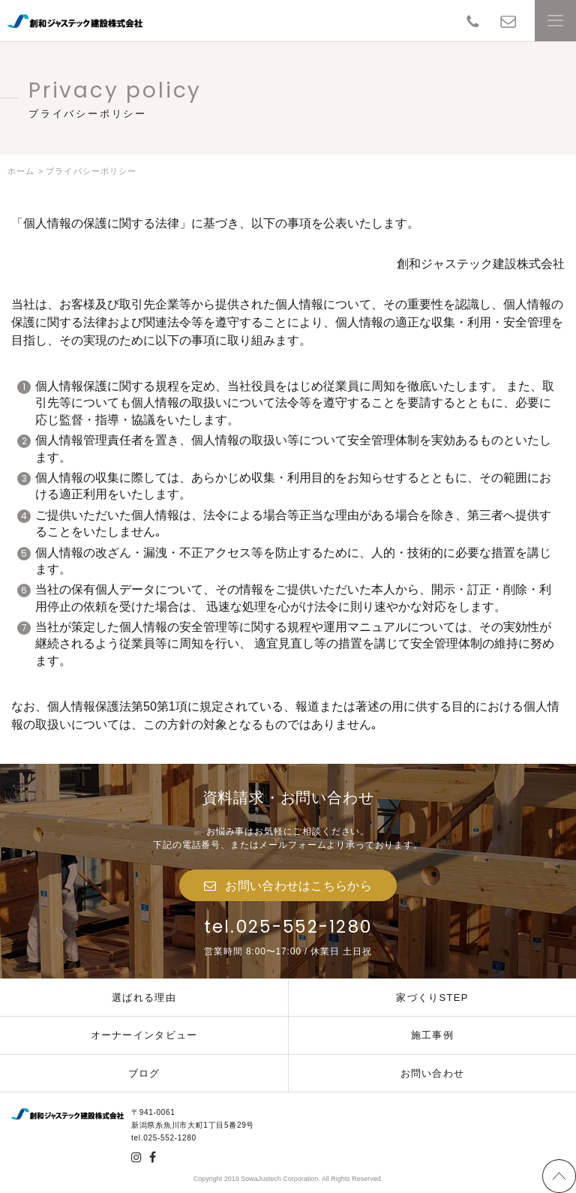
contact (508, 20)
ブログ (144, 1073)
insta (136, 1157)
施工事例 (432, 1035)
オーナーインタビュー (144, 1035)
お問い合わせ (432, 1073)
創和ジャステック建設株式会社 (75, 21)
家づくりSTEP (432, 997)
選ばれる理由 (144, 997)
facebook (152, 1157)
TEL (472, 20)
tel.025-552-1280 (288, 927)
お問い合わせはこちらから (298, 885)
